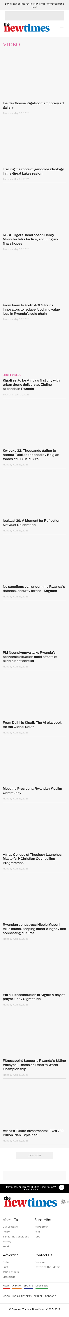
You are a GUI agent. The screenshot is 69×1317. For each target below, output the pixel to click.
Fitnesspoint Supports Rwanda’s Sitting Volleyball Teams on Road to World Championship (34, 1065)
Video (6, 1296)
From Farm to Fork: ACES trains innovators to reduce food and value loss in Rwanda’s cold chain (31, 309)
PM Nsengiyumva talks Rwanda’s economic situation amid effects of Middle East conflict (30, 657)
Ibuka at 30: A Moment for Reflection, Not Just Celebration (32, 523)
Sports (28, 1285)
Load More (34, 1155)
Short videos (12, 374)
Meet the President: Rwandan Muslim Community (32, 791)
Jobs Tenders (11, 1271)
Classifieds (9, 1276)
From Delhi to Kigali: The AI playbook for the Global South (32, 725)
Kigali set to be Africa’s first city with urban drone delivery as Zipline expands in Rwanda (31, 384)
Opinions (40, 1262)
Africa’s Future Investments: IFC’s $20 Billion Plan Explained (33, 1133)
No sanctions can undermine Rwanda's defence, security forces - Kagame (34, 589)
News (6, 1285)
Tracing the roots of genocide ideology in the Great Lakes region (33, 171)
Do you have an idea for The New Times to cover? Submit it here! (31, 1188)
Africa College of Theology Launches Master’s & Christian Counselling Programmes (32, 859)
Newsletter (41, 1226)
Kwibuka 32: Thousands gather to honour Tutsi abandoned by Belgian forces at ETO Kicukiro (31, 455)
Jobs (37, 1236)
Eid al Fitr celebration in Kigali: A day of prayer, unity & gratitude (34, 997)
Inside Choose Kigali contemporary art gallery (33, 105)
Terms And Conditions (16, 1236)
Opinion (17, 1285)
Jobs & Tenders (22, 1296)
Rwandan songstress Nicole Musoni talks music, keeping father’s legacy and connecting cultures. (34, 929)
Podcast (50, 1296)
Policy (6, 1231)
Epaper (38, 1296)
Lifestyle (42, 1285)
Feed (6, 1246)
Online (6, 1262)
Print (37, 1231)
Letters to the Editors (47, 1266)
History (7, 1241)
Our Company (10, 1226)
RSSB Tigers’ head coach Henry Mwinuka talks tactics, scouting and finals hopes (31, 239)
